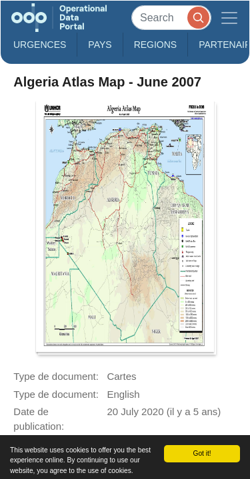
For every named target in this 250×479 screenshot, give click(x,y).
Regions (155, 44)
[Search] (171, 17)
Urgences (39, 44)
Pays (99, 44)
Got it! (202, 453)
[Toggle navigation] (229, 18)
